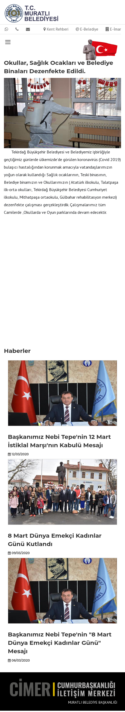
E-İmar (113, 29)
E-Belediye (87, 29)
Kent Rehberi (56, 29)
